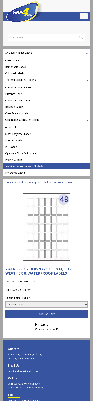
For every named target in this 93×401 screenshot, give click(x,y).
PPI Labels (11, 146)
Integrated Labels (15, 172)
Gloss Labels (12, 127)
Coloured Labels (14, 73)
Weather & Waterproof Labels (24, 166)
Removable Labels (15, 67)
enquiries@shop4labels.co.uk (23, 371)
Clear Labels (12, 60)
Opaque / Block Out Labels (20, 153)
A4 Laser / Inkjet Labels (46, 52)
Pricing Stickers (14, 159)
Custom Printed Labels (18, 87)
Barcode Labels (14, 106)
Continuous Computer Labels (46, 119)
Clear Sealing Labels (16, 113)
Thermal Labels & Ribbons (46, 79)
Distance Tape (13, 94)
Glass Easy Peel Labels (18, 134)
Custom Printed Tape (17, 100)
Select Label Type (17, 297)
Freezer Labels (13, 140)
